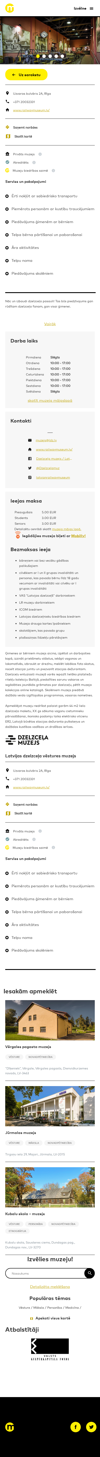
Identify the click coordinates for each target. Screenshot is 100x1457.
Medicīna (72, 1307)
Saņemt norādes (25, 127)
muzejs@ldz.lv (46, 440)
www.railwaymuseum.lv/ (31, 110)
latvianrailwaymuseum (53, 477)
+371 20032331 (24, 102)
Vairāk (50, 323)
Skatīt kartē (23, 136)
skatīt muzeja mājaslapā (50, 400)
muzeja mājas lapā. (66, 529)
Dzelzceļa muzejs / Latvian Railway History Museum (54, 458)
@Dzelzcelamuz (47, 468)
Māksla (38, 1307)
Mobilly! (78, 535)
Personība (54, 1307)
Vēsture (24, 1307)
